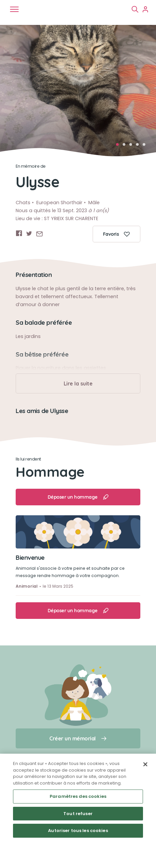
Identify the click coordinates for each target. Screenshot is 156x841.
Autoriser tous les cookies (78, 830)
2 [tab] (126, 146)
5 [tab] (146, 146)
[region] (78, 797)
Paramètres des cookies (78, 796)
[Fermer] (145, 764)
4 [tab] (139, 146)
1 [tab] (119, 146)
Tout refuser (78, 813)
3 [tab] (132, 146)
